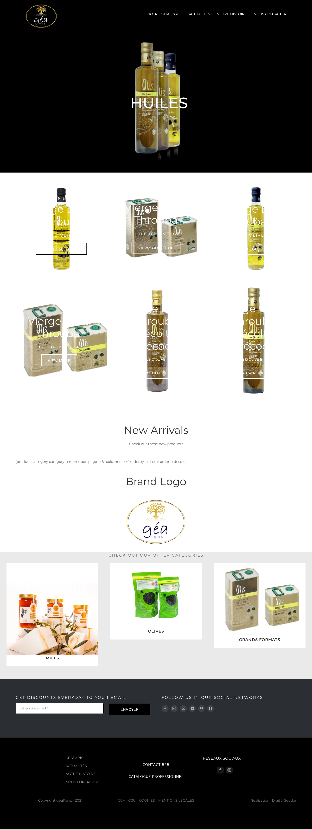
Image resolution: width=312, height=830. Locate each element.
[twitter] (183, 708)
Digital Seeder (284, 800)
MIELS (52, 658)
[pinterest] (201, 708)
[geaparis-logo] (41, 6)
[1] (260, 564)
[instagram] (174, 708)
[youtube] (192, 708)
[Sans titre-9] (52, 564)
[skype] (210, 708)
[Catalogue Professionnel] (156, 776)
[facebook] (165, 708)
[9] (156, 564)
